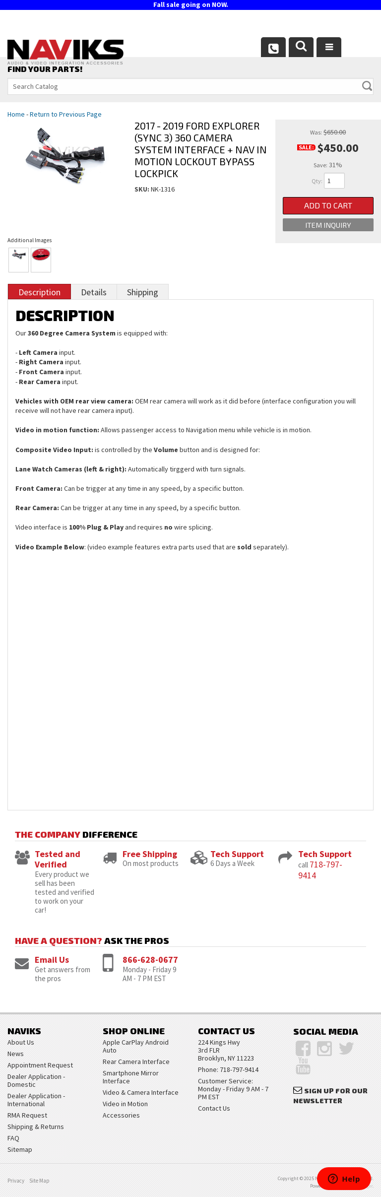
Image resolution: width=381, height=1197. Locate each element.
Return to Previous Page (66, 114)
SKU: (142, 189)
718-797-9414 (320, 870)
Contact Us (214, 1108)
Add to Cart (328, 206)
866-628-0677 (150, 959)
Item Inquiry (328, 227)
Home (16, 114)
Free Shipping (150, 854)
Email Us (52, 959)
